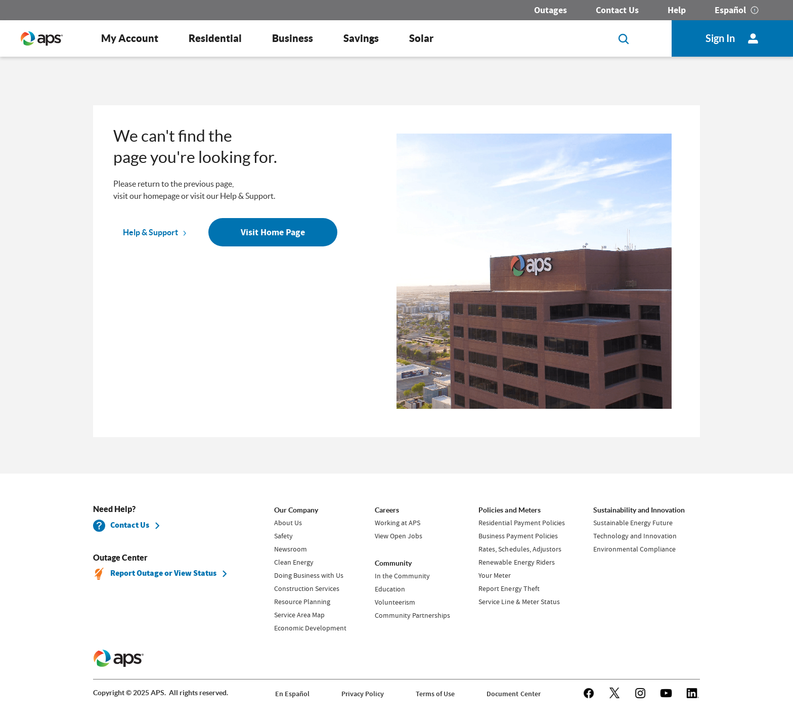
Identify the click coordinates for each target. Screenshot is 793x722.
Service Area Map (299, 614)
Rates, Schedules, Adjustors (519, 549)
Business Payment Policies (517, 535)
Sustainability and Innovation (639, 510)
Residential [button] (215, 38)
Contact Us (617, 10)
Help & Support (150, 232)
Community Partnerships (412, 615)
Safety (283, 535)
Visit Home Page (273, 232)
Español (730, 10)
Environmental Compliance (634, 549)
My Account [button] (129, 38)
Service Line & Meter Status (518, 601)
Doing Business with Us (308, 575)
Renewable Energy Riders (516, 562)
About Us (288, 522)
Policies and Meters (509, 510)
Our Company (296, 510)
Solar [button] (421, 38)
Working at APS (397, 522)
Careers (387, 510)
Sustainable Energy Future (633, 522)
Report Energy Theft (508, 588)
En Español (292, 694)
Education (390, 588)
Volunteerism (395, 602)
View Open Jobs (398, 535)
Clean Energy (294, 562)
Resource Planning (302, 601)
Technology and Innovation (635, 535)
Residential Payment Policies (521, 522)
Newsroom (290, 549)
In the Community (402, 575)
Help (677, 10)
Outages (550, 10)
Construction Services (306, 588)
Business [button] (292, 38)
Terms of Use (435, 694)
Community (393, 563)
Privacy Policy (362, 694)
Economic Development (310, 627)
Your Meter (494, 575)
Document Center (513, 694)
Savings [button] (361, 38)
